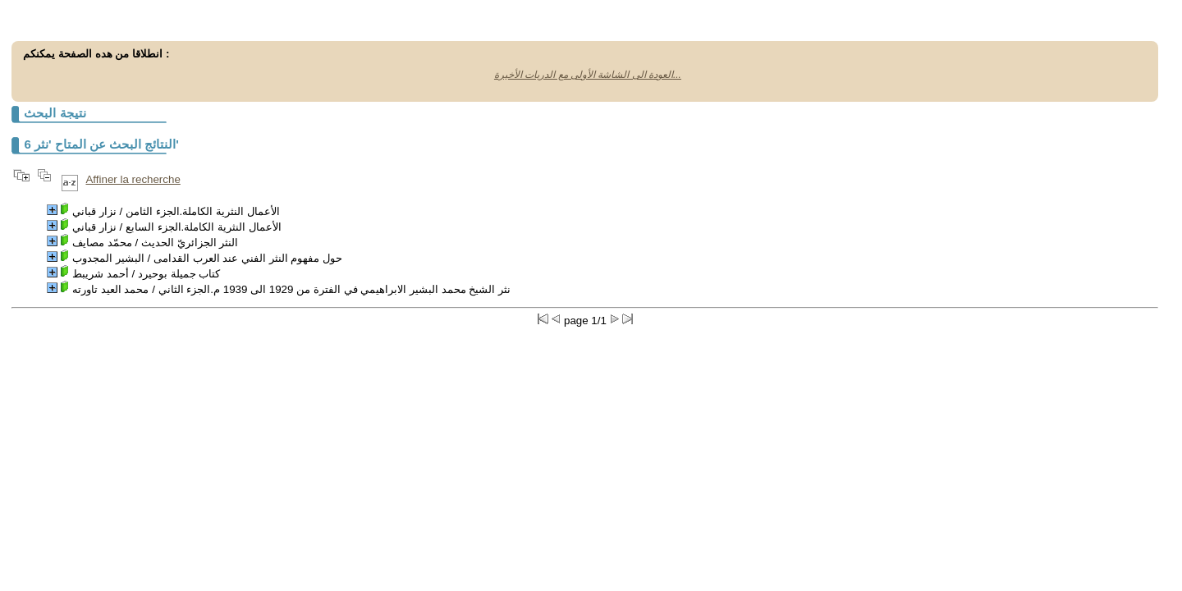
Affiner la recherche (132, 179)
